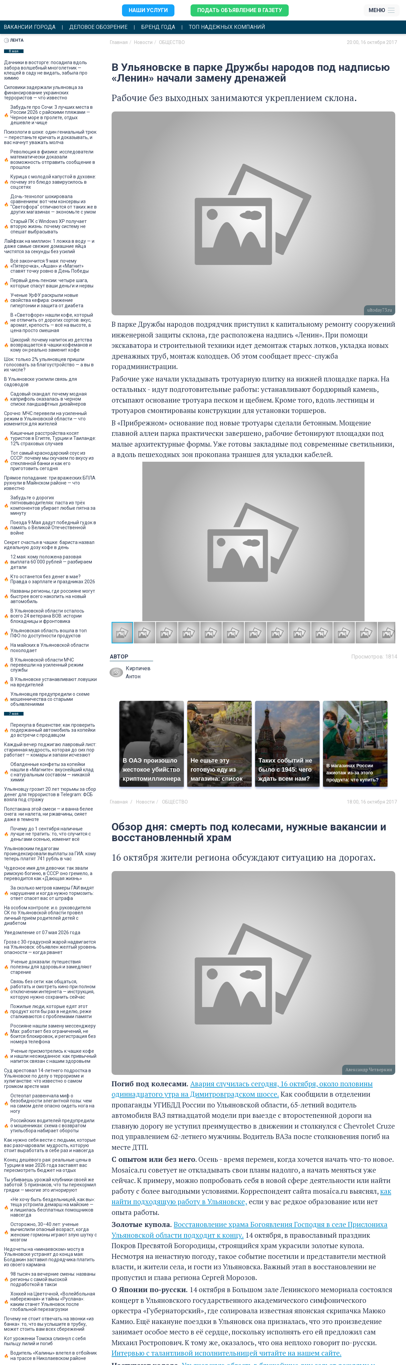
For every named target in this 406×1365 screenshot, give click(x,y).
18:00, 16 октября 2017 (372, 802)
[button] (389, 541)
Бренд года (158, 27)
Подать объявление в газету (239, 10)
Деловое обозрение (98, 27)
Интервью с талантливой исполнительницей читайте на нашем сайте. (226, 1353)
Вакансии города (29, 27)
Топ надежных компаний (227, 27)
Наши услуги (147, 10)
